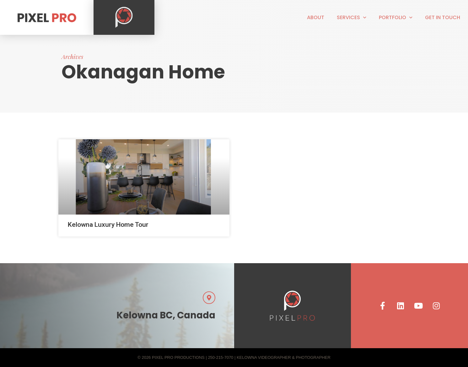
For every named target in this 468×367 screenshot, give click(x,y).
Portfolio (395, 17)
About (315, 17)
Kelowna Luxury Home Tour (108, 224)
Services (351, 17)
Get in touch (442, 17)
